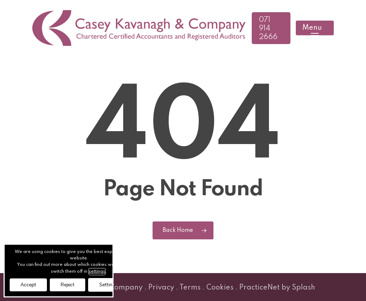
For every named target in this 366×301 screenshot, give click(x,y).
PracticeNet (259, 287)
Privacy (161, 287)
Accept (28, 284)
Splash (303, 287)
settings (97, 271)
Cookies (219, 287)
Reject (67, 284)
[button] (315, 28)
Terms (190, 287)
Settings (108, 284)
